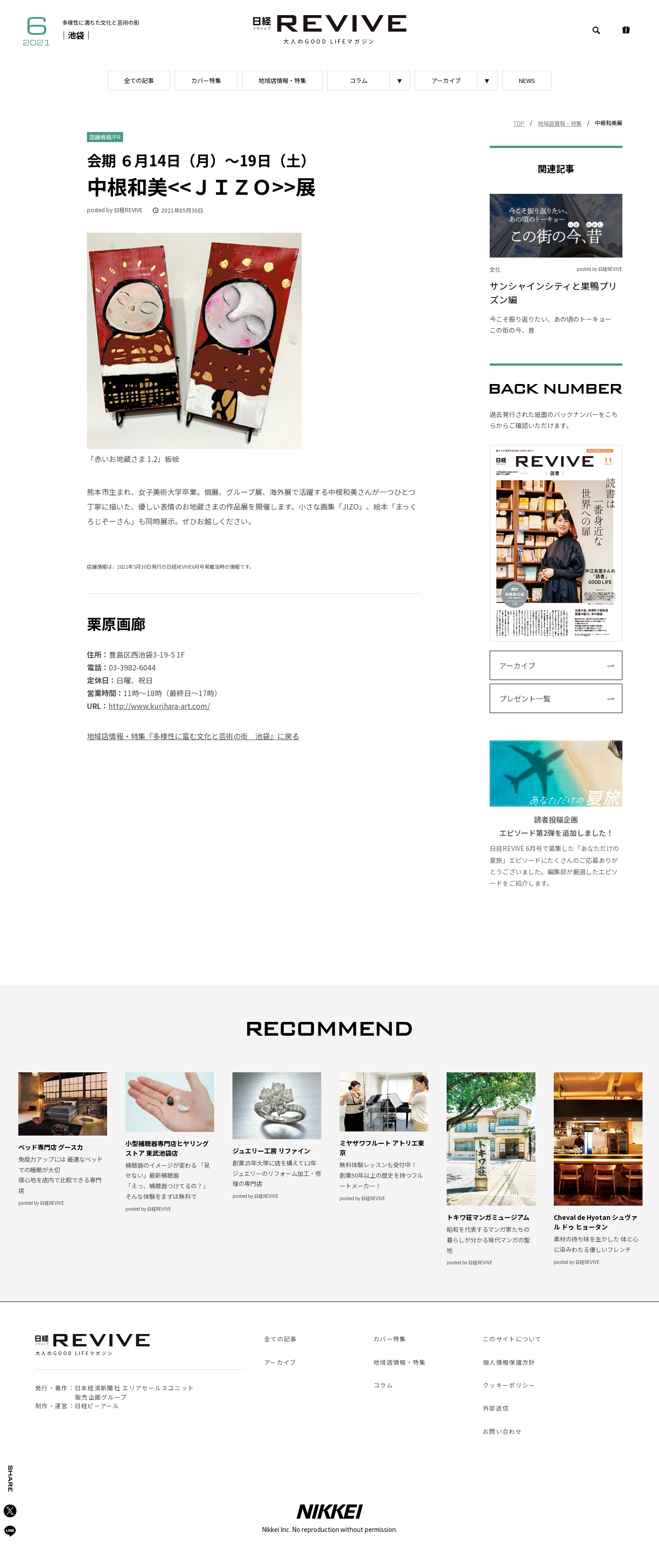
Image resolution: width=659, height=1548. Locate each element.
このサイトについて (512, 1338)
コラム (358, 80)
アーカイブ (446, 80)
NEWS (527, 80)
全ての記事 (139, 80)
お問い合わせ (502, 1431)
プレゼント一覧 (525, 698)
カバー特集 (206, 80)
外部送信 (496, 1408)
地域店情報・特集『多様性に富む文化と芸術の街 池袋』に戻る (193, 735)
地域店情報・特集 (282, 80)
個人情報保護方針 (509, 1362)
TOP (518, 123)
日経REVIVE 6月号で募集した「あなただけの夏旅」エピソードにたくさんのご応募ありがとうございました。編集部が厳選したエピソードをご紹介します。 (556, 814)
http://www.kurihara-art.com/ (159, 705)
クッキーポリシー (509, 1385)
